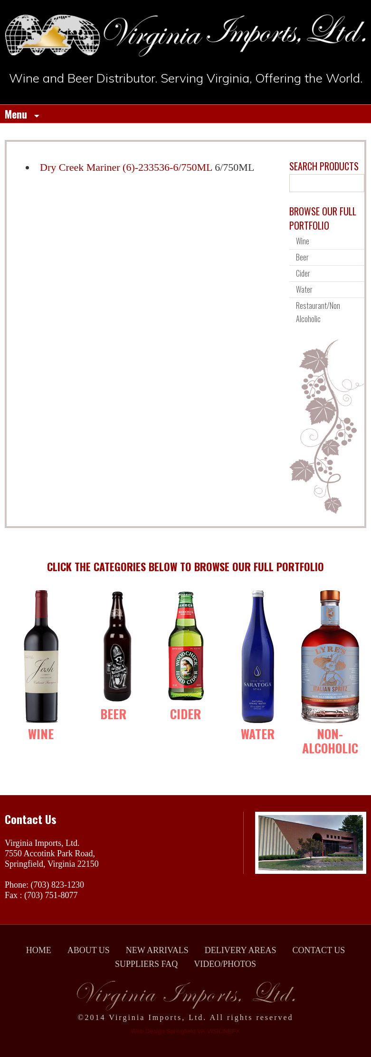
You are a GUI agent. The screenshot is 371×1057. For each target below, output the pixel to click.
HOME (38, 950)
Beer (302, 257)
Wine (302, 241)
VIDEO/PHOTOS (225, 964)
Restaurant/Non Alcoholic (318, 312)
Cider (303, 273)
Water (304, 289)
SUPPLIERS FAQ (146, 964)
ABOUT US (88, 950)
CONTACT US (319, 950)
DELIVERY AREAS (240, 950)
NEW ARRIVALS (157, 950)
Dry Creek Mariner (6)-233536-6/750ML (126, 167)
